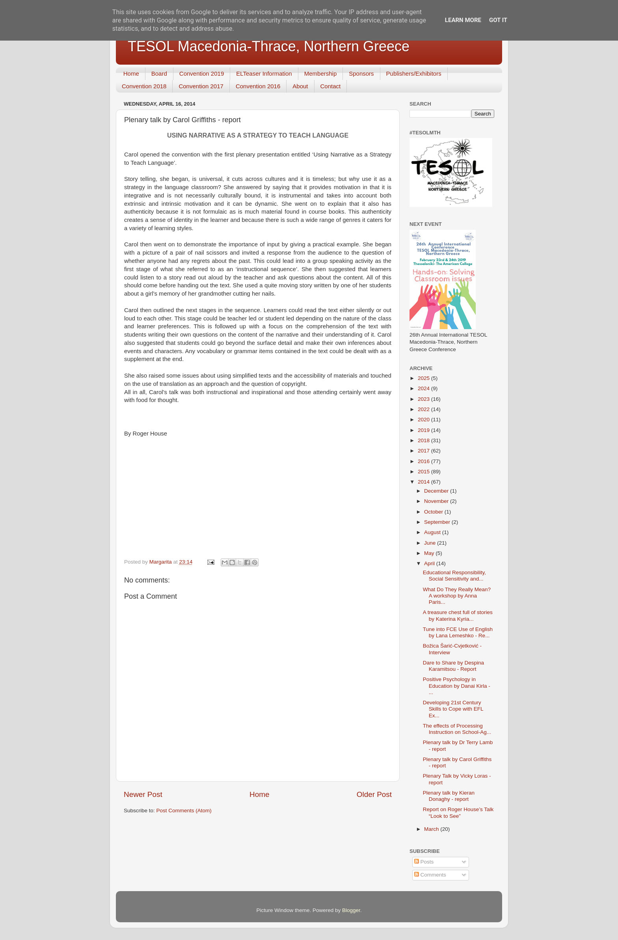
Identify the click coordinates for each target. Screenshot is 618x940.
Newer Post (143, 794)
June (430, 543)
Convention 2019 (201, 73)
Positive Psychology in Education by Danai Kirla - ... (456, 685)
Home (131, 73)
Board (159, 73)
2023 (424, 399)
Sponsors (361, 73)
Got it (498, 20)
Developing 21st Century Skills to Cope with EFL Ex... (453, 709)
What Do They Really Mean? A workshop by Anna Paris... (457, 595)
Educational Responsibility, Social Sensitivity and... (454, 576)
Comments (430, 875)
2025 (424, 378)
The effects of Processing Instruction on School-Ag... (457, 729)
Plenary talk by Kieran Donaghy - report (449, 796)
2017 (424, 451)
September (438, 522)
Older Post (374, 794)
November (437, 501)
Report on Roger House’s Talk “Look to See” (458, 812)
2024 (424, 388)
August (433, 532)
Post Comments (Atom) (184, 810)
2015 (424, 472)
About (300, 86)
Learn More (463, 20)
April (430, 563)
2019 (424, 430)
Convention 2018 (144, 86)
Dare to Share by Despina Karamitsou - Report (453, 666)
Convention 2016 (258, 86)
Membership (320, 73)
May (430, 553)
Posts (424, 862)
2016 (424, 461)
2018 (424, 440)
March (432, 829)
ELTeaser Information (264, 73)
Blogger (351, 910)
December (437, 491)
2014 (424, 482)
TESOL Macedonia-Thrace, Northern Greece (269, 46)
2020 (424, 420)
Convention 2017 (201, 86)
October (434, 512)
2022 (424, 409)
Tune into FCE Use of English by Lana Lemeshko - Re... (458, 632)
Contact (330, 86)
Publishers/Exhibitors (413, 73)
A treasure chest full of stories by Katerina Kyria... (458, 615)
